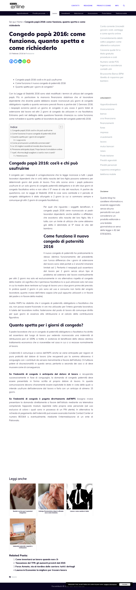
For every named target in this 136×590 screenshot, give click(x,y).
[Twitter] (16, 61)
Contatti (75, 6)
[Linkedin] (20, 61)
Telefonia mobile (121, 13)
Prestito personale (41, 13)
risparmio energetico (110, 169)
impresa (104, 132)
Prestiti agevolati (108, 160)
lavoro (14, 577)
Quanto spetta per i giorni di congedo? (34, 86)
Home (20, 21)
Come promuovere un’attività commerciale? (31, 143)
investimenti (106, 137)
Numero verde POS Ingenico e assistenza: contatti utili (111, 65)
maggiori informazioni (110, 584)
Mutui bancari (78, 13)
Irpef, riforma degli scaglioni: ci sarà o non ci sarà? (33, 152)
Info (117, 6)
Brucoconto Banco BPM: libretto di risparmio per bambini (112, 77)
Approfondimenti (22, 13)
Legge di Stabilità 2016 (41, 193)
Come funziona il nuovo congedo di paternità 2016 (40, 83)
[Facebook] (11, 61)
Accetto (124, 584)
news (103, 151)
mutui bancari (107, 146)
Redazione (88, 6)
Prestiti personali (108, 165)
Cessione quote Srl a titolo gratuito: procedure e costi (110, 54)
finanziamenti (107, 123)
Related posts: (22, 156)
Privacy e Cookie (104, 6)
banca (103, 113)
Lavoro (54, 13)
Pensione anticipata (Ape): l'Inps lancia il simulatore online (37, 149)
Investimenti (66, 13)
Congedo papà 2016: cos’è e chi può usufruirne (38, 79)
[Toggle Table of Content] (59, 127)
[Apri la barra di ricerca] (124, 5)
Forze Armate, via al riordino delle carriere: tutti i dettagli (45, 566)
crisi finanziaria (108, 118)
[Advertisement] (51, 70)
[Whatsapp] (24, 61)
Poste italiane (106, 13)
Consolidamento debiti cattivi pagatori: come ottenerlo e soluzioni (111, 42)
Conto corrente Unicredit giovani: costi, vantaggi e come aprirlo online (112, 30)
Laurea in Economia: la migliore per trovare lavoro (41, 570)
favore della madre (32, 296)
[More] (29, 61)
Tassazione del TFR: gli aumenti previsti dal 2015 (40, 563)
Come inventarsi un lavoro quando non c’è (36, 559)
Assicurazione (93, 13)
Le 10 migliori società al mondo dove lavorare (32, 146)
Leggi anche (21, 140)
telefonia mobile (108, 174)
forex (102, 127)
